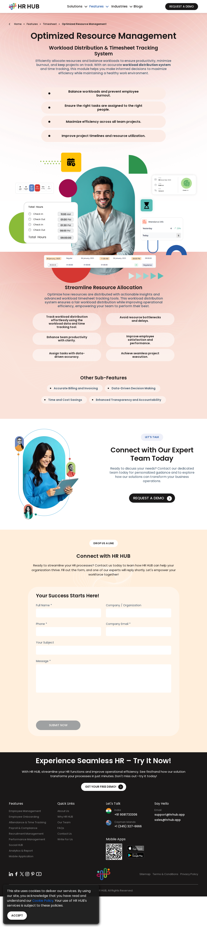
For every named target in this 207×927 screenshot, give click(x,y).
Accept (17, 915)
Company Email (118, 624)
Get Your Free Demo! (104, 786)
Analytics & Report (21, 851)
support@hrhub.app (169, 815)
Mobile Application (21, 856)
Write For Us (65, 839)
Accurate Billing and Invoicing (76, 388)
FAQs (60, 828)
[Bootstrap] (24, 6)
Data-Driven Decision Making (133, 388)
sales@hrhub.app (167, 820)
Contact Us (64, 834)
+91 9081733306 (125, 815)
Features (96, 6)
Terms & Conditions (165, 874)
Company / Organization (123, 605)
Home (18, 24)
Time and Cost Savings (65, 400)
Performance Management (27, 839)
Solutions (74, 6)
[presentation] (66, 704)
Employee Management (25, 811)
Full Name (44, 605)
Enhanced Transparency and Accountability (128, 400)
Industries (119, 6)
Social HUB (16, 845)
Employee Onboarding (24, 817)
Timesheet (50, 24)
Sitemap (145, 874)
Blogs (138, 6)
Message (43, 661)
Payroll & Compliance (23, 828)
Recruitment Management (26, 834)
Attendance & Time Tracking (27, 822)
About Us (63, 811)
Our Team (64, 822)
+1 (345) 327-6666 (128, 826)
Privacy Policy (189, 874)
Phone (41, 624)
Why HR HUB (65, 817)
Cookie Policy (42, 900)
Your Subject (45, 642)
